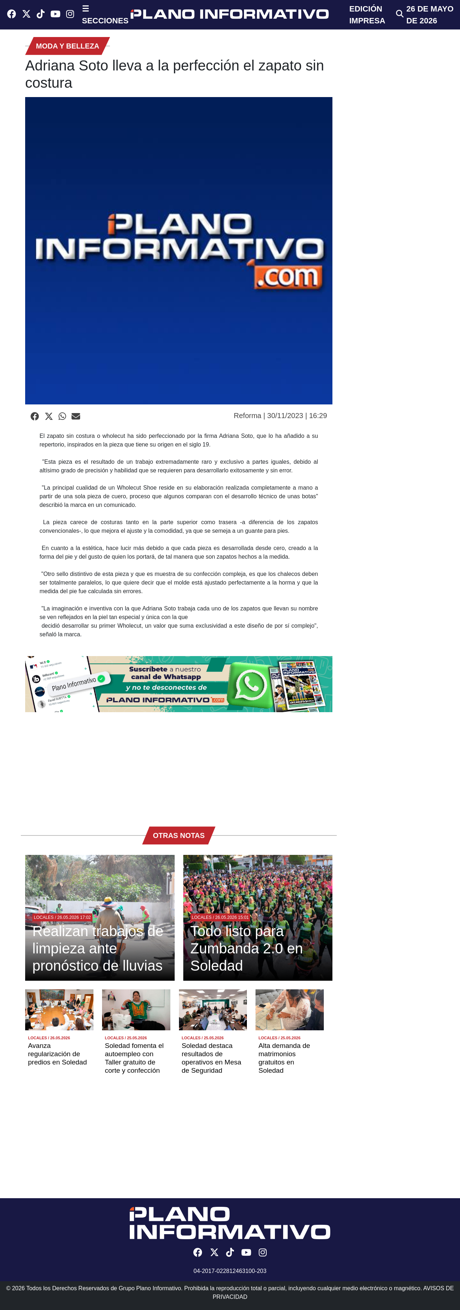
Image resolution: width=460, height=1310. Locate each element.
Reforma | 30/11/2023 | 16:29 (280, 416)
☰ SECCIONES (105, 14)
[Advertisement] (178, 765)
